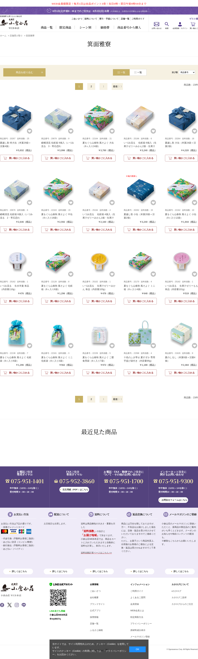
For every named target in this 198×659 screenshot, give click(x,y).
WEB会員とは (137, 610)
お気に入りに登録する (29, 131)
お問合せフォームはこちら (174, 500)
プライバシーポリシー (141, 623)
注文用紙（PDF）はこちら (75, 489)
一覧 (139, 72)
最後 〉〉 (118, 86)
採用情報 (94, 617)
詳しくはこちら (19, 571)
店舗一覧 (125, 19)
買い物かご (194, 28)
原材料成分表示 (137, 630)
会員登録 (134, 604)
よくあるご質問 (137, 597)
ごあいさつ (76, 19)
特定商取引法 (136, 617)
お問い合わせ (157, 28)
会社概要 (94, 597)
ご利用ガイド (138, 19)
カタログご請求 (179, 597)
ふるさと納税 (96, 630)
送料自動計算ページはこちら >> (96, 552)
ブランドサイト (97, 604)
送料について (90, 19)
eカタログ (176, 591)
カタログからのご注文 (182, 604)
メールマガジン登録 (140, 636)
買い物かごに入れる (19, 158)
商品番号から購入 (129, 27)
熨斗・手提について (109, 19)
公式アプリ (95, 610)
